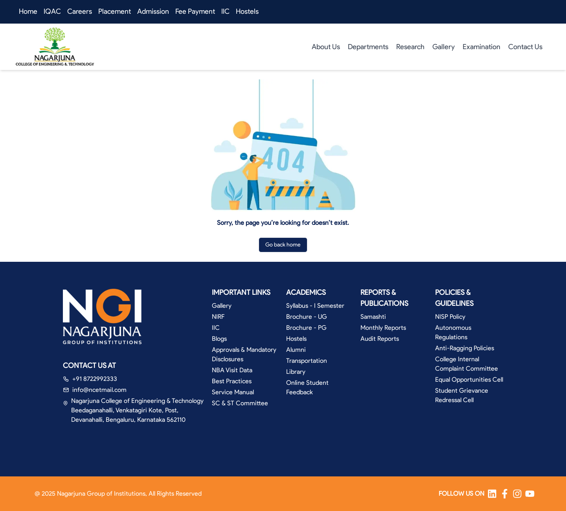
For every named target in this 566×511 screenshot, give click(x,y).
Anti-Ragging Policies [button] (464, 348)
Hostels (247, 11)
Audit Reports (379, 338)
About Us (326, 46)
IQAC (52, 11)
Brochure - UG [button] (306, 316)
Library (295, 371)
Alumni (296, 349)
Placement (114, 11)
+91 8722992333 (94, 378)
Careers (79, 11)
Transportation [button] (306, 360)
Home (28, 11)
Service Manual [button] (233, 392)
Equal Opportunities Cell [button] (469, 379)
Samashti (373, 316)
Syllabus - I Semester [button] (315, 305)
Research (410, 46)
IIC (225, 11)
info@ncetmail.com (99, 389)
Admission (153, 11)
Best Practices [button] (232, 381)
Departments (368, 46)
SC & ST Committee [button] (240, 403)
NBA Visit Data (232, 370)
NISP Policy (450, 316)
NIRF (218, 316)
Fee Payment (195, 11)
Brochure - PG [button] (306, 327)
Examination (481, 46)
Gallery (443, 46)
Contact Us (525, 46)
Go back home (283, 244)
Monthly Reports (383, 327)
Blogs (219, 338)
